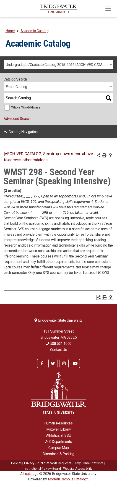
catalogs (31, 474)
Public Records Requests (54, 463)
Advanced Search (17, 118)
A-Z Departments (58, 441)
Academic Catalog (35, 31)
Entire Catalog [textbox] (16, 87)
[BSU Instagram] (64, 363)
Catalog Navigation (23, 132)
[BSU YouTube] (75, 363)
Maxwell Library (58, 429)
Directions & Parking (58, 454)
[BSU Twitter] (52, 363)
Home (10, 31)
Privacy (29, 463)
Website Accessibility (77, 468)
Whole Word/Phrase (25, 107)
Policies (16, 463)
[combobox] (58, 64)
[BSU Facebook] (41, 363)
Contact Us (58, 350)
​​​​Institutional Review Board (43, 468)
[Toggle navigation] (108, 8)
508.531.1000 (58, 343)
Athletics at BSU (58, 435)
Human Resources (58, 423)
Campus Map (58, 448)
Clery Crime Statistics (89, 463)
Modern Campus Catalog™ (68, 479)
